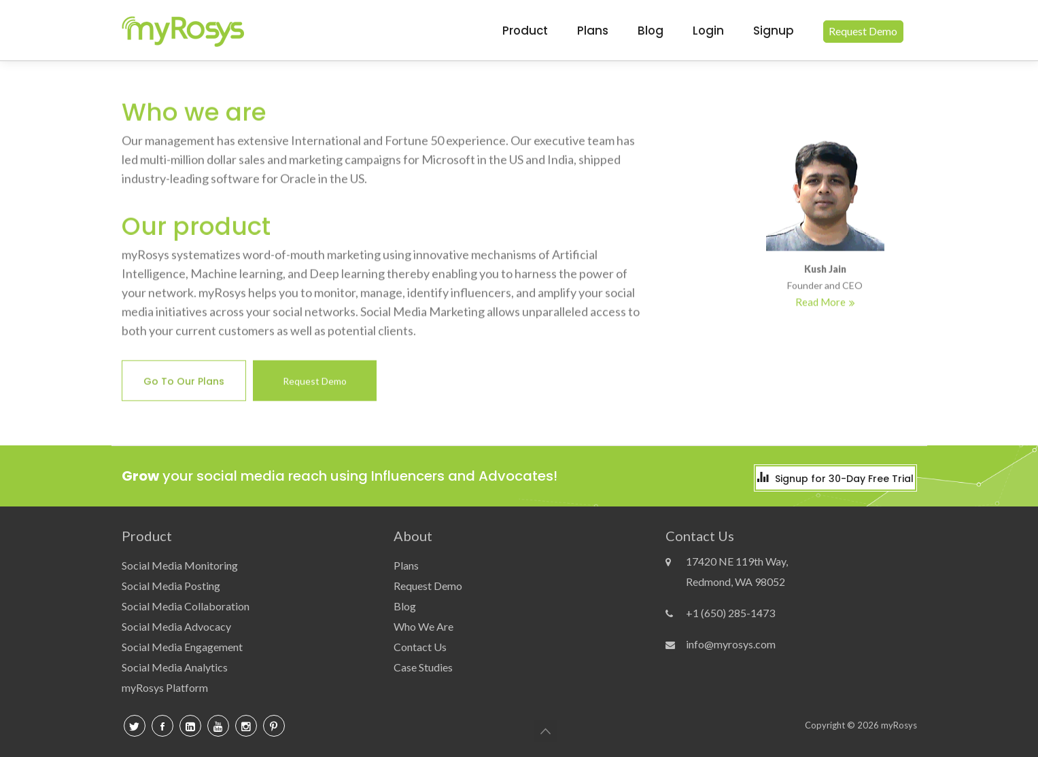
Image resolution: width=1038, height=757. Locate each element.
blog (650, 30)
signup (773, 30)
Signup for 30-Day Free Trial (844, 478)
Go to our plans (183, 383)
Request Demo (315, 382)
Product (525, 30)
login (708, 30)
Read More (820, 303)
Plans (592, 30)
